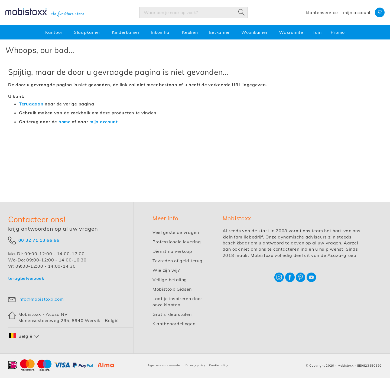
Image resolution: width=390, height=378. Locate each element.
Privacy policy (195, 365)
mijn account (103, 121)
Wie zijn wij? (166, 270)
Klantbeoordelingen (174, 323)
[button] (24, 336)
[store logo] (44, 12)
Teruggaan (31, 104)
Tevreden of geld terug (177, 260)
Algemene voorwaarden (164, 365)
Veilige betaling (169, 279)
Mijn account (357, 12)
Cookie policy (218, 365)
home (64, 121)
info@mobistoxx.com (41, 299)
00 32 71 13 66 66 (39, 240)
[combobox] (193, 12)
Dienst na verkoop (172, 251)
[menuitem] (55, 32)
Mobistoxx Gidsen (172, 289)
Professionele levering (176, 241)
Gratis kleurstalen (172, 314)
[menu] (195, 32)
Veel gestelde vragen (175, 232)
